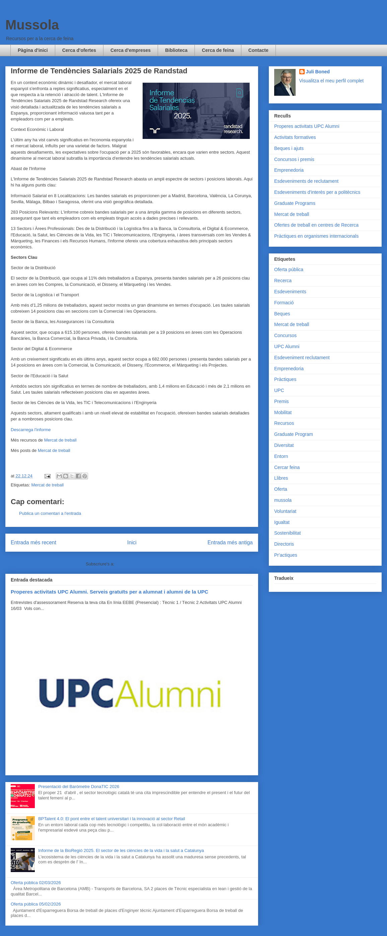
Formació (284, 302)
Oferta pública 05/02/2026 (36, 904)
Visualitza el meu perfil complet (331, 80)
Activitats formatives (295, 137)
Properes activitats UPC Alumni (306, 126)
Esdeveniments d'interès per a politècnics (317, 192)
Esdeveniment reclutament (302, 357)
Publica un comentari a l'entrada (50, 513)
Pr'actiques (285, 555)
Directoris (284, 544)
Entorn (281, 456)
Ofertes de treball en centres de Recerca (316, 225)
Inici (132, 542)
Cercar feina (287, 467)
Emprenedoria (289, 170)
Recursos (284, 423)
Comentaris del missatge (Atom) (146, 563)
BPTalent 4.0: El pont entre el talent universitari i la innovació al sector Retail (111, 818)
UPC (279, 390)
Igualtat (282, 522)
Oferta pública (288, 269)
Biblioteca (176, 50)
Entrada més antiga (230, 542)
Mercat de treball (60, 440)
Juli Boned (318, 71)
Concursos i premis (294, 159)
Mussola (32, 24)
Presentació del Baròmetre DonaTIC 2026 (78, 786)
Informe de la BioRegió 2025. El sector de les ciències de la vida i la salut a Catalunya (121, 850)
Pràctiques (285, 379)
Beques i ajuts (289, 148)
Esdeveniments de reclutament (306, 181)
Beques (282, 313)
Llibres (281, 478)
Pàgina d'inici (33, 50)
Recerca (283, 280)
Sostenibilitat (287, 533)
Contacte (258, 50)
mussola (283, 500)
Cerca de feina (218, 50)
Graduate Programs (294, 203)
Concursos (285, 335)
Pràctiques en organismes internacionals (316, 236)
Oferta (280, 489)
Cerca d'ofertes (79, 50)
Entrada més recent (33, 542)
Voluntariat (285, 511)
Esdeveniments (290, 291)
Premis (281, 401)
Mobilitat (283, 412)
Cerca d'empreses (130, 50)
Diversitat (284, 445)
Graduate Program (293, 434)
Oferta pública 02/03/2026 (36, 882)
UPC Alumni (286, 346)
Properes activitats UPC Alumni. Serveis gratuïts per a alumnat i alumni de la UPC (109, 592)
